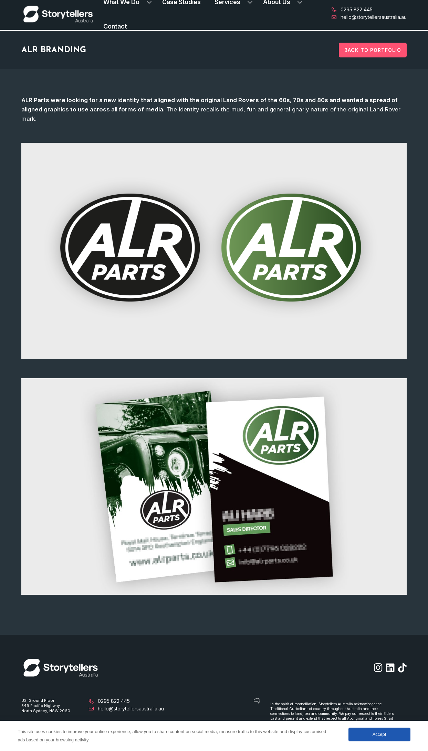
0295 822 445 (352, 9)
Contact (115, 26)
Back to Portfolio (372, 50)
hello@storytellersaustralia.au (369, 17)
